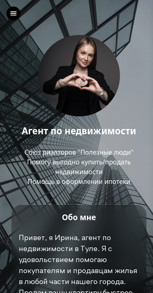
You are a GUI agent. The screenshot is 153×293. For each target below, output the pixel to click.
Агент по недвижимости (79, 131)
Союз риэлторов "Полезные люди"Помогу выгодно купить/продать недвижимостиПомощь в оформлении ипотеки (79, 167)
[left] (13, 13)
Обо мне (79, 217)
